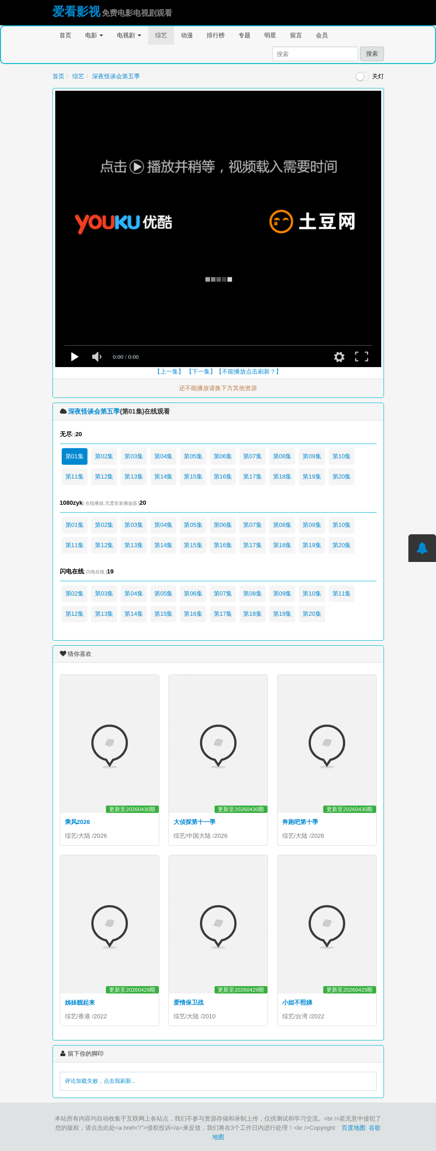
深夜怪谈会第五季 (116, 76)
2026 (100, 835)
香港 (84, 1016)
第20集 (341, 476)
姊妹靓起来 (80, 1002)
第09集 (311, 456)
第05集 (193, 456)
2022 (100, 1016)
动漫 (187, 35)
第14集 (163, 476)
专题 (244, 35)
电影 (94, 35)
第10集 (341, 456)
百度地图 (354, 1127)
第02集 (104, 456)
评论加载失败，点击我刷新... (100, 1081)
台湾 (302, 1016)
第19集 (311, 476)
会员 (322, 35)
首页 (65, 35)
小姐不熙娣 (297, 1002)
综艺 (161, 35)
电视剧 (129, 35)
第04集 (163, 456)
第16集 (223, 476)
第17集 (252, 476)
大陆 (84, 835)
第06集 (223, 456)
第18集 (282, 476)
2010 (208, 1016)
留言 (296, 35)
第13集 (133, 476)
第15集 (193, 476)
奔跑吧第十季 (300, 821)
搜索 (372, 53)
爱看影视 (76, 11)
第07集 (252, 456)
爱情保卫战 (188, 1002)
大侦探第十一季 (194, 821)
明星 (270, 35)
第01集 (74, 456)
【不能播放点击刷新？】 (249, 371)
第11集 (74, 476)
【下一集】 (201, 371)
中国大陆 (199, 835)
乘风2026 (77, 821)
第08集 (282, 456)
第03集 (133, 456)
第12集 (104, 476)
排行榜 (216, 35)
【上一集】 (169, 371)
